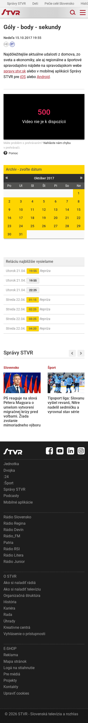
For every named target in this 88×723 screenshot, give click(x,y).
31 (21, 234)
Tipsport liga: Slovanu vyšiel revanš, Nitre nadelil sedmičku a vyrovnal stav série (66, 405)
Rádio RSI (12, 549)
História (10, 602)
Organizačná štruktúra (22, 595)
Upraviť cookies (16, 693)
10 (21, 209)
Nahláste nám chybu (57, 143)
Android (43, 77)
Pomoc (11, 153)
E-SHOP (10, 648)
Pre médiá (12, 674)
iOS (23, 77)
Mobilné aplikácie (18, 502)
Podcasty (11, 495)
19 (44, 218)
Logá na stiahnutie (19, 668)
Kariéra (9, 608)
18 (32, 218)
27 (55, 226)
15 (78, 209)
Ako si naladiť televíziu (22, 589)
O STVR (10, 576)
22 (78, 218)
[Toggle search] (72, 12)
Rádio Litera (13, 555)
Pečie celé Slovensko (60, 3)
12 (44, 209)
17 (21, 218)
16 (9, 218)
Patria (8, 542)
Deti (35, 3)
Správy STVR (17, 3)
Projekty (10, 680)
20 (55, 218)
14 (67, 209)
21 (67, 218)
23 (9, 226)
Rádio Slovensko (17, 517)
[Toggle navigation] (82, 12)
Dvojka (9, 470)
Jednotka (11, 464)
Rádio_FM (12, 536)
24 (21, 226)
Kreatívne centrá (17, 627)
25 (32, 226)
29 (78, 226)
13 (55, 209)
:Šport (8, 483)
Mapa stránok (15, 661)
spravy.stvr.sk (15, 71)
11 (32, 209)
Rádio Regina (15, 523)
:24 (6, 476)
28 (67, 226)
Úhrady (9, 621)
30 (9, 234)
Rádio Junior (14, 561)
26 (44, 226)
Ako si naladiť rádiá (20, 582)
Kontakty (11, 687)
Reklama (11, 655)
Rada (8, 614)
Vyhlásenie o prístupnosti (24, 634)
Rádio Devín (13, 529)
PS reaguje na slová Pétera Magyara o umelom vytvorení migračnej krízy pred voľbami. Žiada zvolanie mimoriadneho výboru (22, 411)
